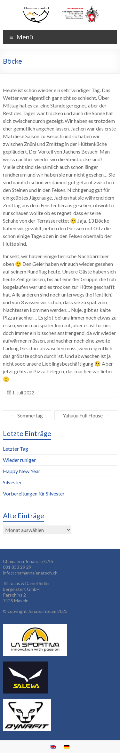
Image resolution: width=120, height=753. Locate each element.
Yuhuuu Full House (86, 415)
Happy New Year (21, 471)
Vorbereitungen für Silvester (34, 493)
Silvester (12, 482)
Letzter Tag (15, 449)
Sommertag (27, 415)
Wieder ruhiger (19, 460)
